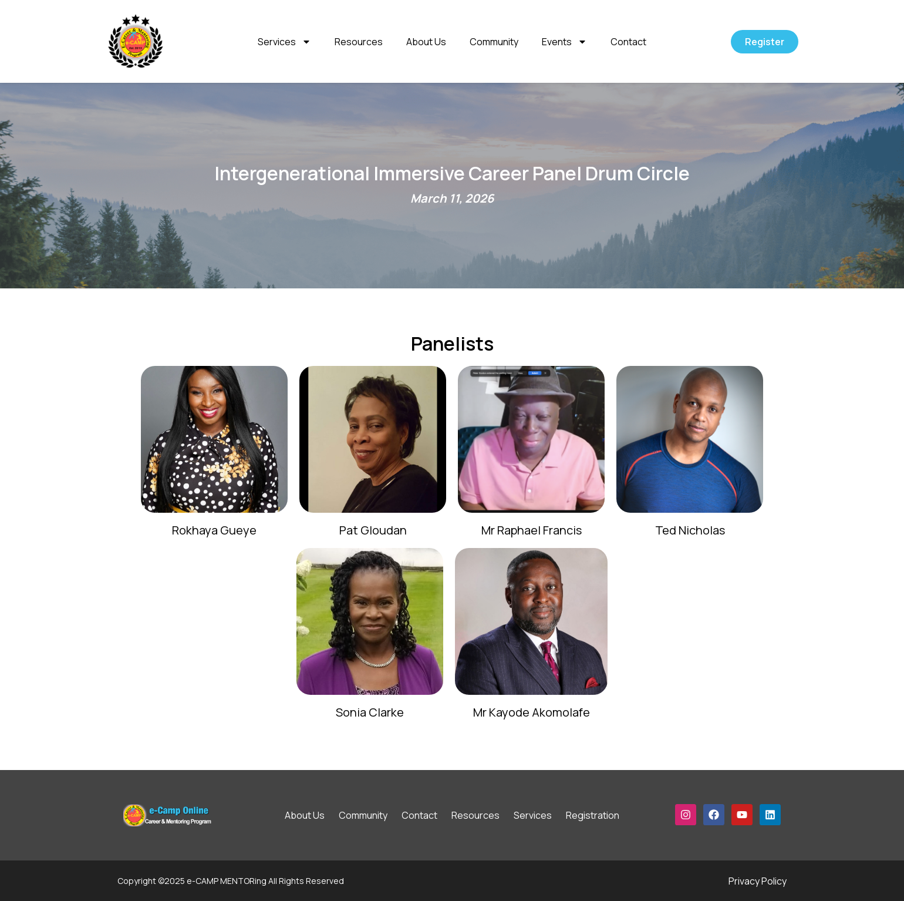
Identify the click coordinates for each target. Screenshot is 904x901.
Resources (359, 41)
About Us (426, 41)
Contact (628, 41)
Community (494, 41)
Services (284, 41)
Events (564, 41)
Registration (592, 815)
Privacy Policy (757, 881)
